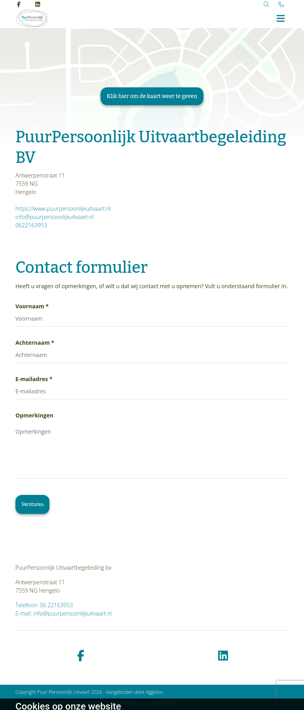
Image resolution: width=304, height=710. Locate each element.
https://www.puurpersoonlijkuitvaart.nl (63, 208)
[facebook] (80, 656)
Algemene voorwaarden (40, 702)
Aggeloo (154, 692)
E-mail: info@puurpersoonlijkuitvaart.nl (63, 613)
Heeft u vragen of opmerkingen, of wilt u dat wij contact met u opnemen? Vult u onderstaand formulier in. (151, 286)
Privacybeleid (124, 702)
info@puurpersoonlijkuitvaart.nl (54, 217)
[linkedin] (223, 656)
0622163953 (31, 225)
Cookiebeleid (163, 702)
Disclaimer (88, 702)
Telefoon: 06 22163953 (44, 605)
